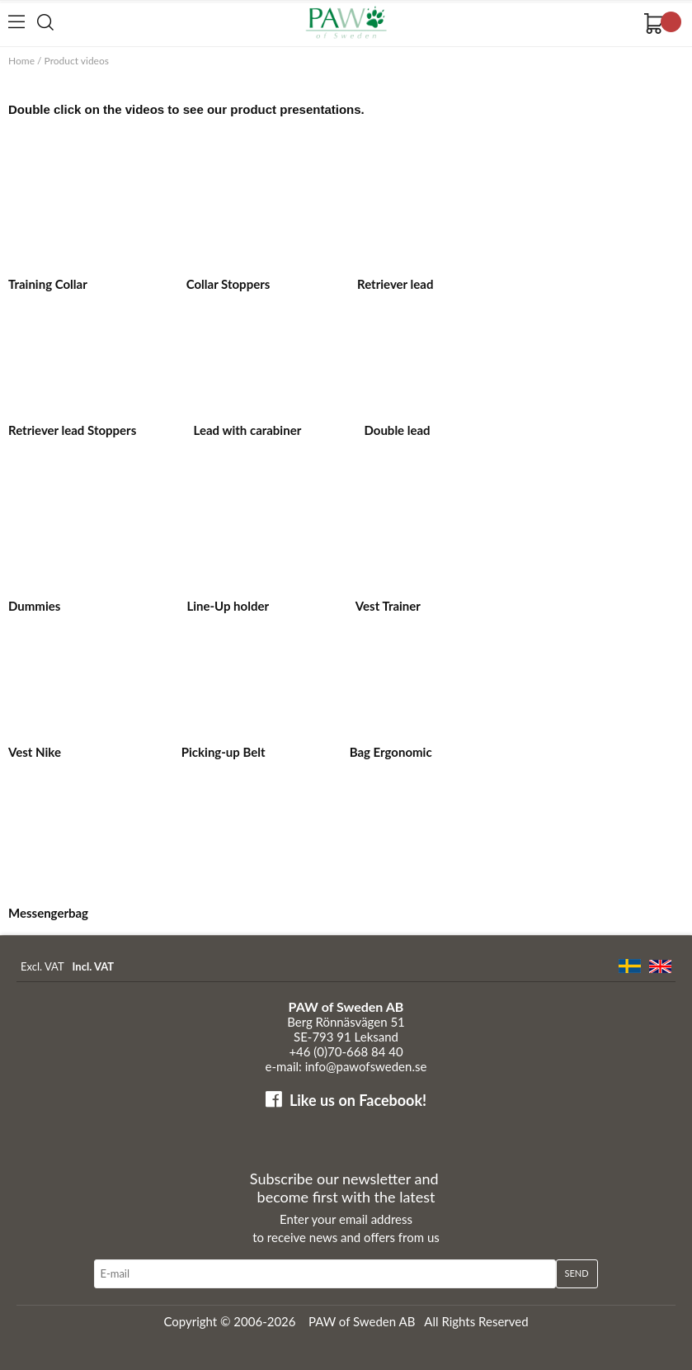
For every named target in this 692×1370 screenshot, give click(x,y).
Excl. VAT (42, 966)
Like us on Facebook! (358, 1100)
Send (577, 1273)
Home (21, 60)
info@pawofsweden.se (366, 1066)
